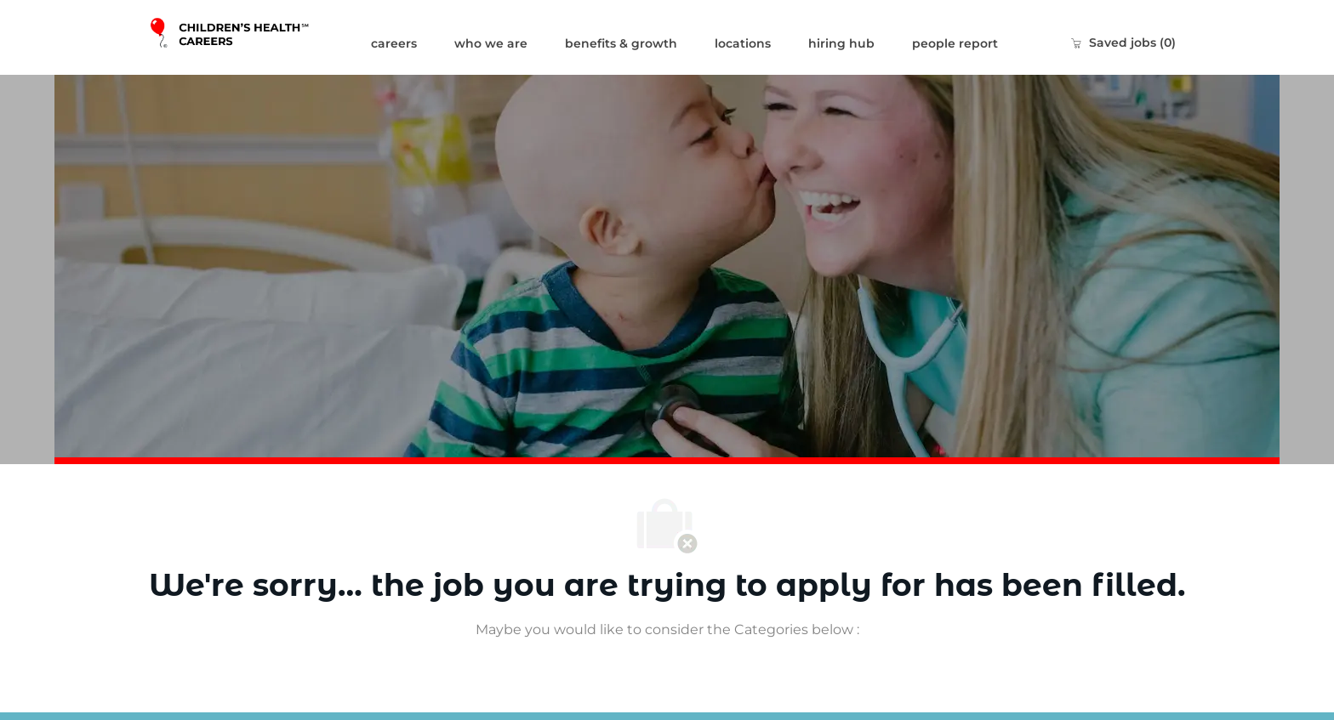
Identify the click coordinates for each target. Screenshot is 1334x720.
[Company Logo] (250, 37)
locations (743, 43)
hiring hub (841, 43)
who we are (490, 43)
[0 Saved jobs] (1123, 42)
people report (955, 43)
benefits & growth (621, 43)
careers (394, 43)
